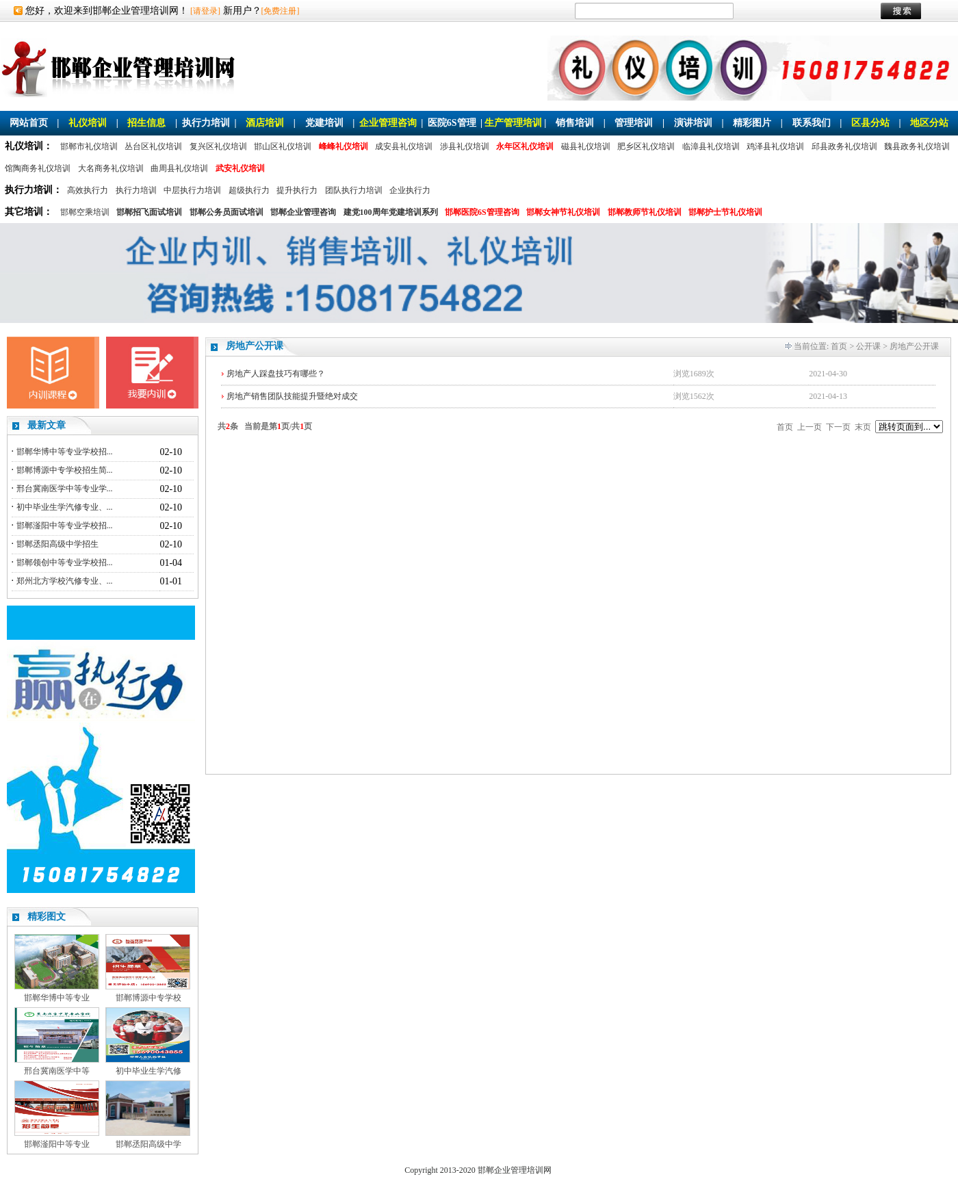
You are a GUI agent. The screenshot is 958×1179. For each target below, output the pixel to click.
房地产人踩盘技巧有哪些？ (275, 373)
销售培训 (575, 123)
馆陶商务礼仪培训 (37, 168)
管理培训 (633, 123)
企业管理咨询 (388, 123)
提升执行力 (297, 190)
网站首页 (29, 123)
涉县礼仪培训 (464, 146)
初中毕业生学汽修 (148, 1071)
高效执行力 (87, 190)
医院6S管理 (452, 123)
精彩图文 (46, 916)
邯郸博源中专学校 (148, 997)
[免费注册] (280, 11)
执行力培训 (206, 123)
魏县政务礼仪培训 (917, 146)
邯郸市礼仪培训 (89, 146)
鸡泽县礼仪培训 (775, 146)
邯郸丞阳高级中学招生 (57, 544)
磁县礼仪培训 (585, 146)
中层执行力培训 (192, 190)
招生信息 (146, 123)
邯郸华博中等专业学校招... (64, 451)
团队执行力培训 (354, 190)
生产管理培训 (513, 123)
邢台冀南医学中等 (57, 1071)
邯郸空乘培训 (84, 212)
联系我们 (811, 123)
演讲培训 (693, 123)
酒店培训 (265, 123)
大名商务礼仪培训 (111, 168)
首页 (839, 346)
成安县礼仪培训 (403, 146)
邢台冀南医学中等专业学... (64, 488)
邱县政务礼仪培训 (844, 146)
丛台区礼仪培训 (153, 146)
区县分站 (870, 123)
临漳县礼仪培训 (711, 146)
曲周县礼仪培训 (179, 168)
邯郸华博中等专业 (57, 997)
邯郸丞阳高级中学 (148, 1144)
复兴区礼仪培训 (218, 146)
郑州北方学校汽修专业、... (64, 581)
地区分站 (929, 123)
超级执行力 (249, 190)
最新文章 (46, 425)
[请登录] (205, 11)
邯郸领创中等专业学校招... (64, 562)
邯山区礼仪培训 (282, 146)
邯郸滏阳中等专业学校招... (64, 525)
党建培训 (324, 123)
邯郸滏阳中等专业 (57, 1144)
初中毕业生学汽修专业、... (64, 507)
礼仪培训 (87, 123)
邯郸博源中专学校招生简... (64, 470)
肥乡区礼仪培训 (646, 146)
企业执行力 (409, 190)
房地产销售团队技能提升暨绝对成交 (292, 396)
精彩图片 (752, 123)
